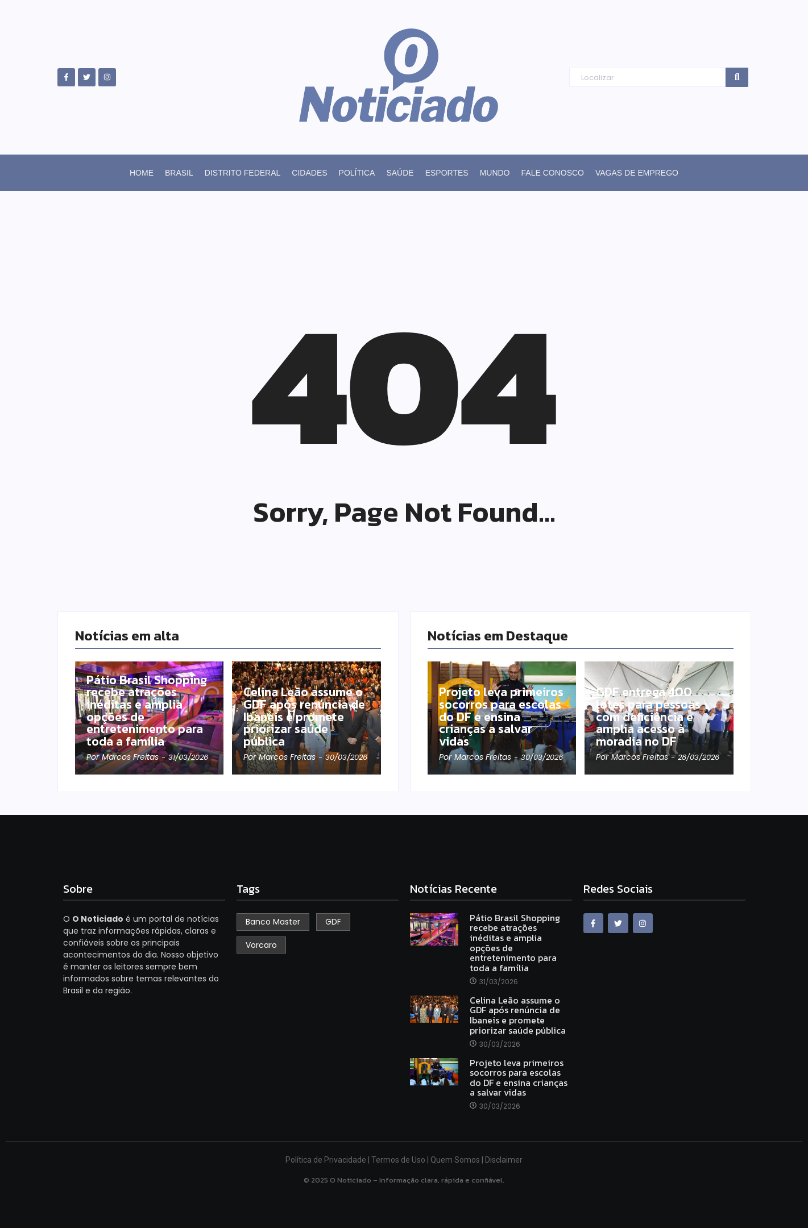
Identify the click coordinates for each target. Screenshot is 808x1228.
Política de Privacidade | (328, 1159)
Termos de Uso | (400, 1159)
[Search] (647, 78)
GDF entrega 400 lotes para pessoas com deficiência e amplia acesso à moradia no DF (650, 716)
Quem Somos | (457, 1159)
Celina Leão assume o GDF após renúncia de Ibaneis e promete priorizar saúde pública (305, 716)
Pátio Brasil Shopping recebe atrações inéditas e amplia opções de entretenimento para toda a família (148, 710)
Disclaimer (504, 1159)
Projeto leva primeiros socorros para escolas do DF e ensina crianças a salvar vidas (498, 716)
